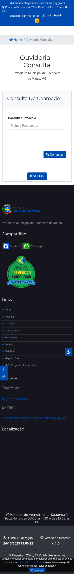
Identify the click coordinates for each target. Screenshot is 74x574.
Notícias (8, 316)
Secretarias (9, 337)
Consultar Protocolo (22, 118)
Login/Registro (53, 15)
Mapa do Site (10, 358)
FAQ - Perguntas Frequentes (19, 365)
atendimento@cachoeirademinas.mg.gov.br (37, 3)
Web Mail (8, 351)
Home (15, 40)
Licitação (8, 323)
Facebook (12, 246)
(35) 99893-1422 (15, 399)
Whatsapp (32, 246)
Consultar (54, 154)
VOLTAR (37, 176)
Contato (8, 344)
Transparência (11, 330)
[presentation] (37, 138)
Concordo (37, 570)
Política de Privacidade (30, 562)
